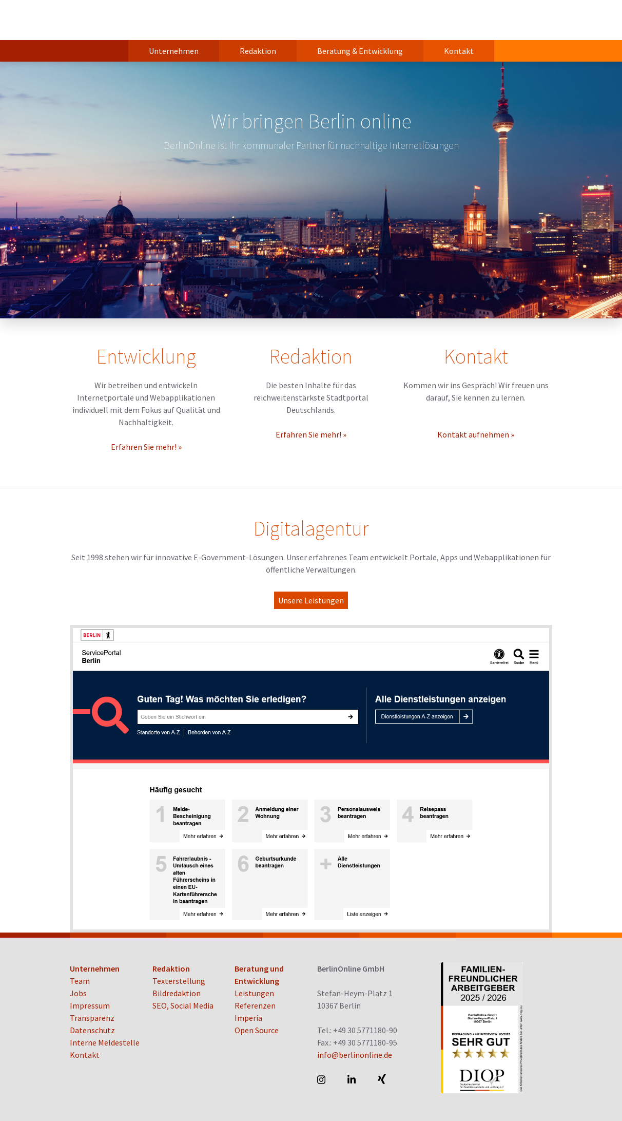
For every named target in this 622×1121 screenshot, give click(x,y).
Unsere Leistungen (311, 600)
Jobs (78, 993)
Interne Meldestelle (105, 1042)
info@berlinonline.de (354, 1055)
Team (80, 981)
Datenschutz (92, 1030)
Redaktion (258, 51)
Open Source (257, 1030)
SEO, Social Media (182, 1005)
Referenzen (255, 1005)
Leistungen (254, 993)
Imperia (248, 1018)
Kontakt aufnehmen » (475, 434)
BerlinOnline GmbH (111, 20)
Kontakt (459, 51)
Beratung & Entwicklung (360, 51)
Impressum (90, 1005)
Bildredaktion (176, 993)
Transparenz (92, 1018)
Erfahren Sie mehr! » (146, 447)
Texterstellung (178, 981)
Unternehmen (174, 51)
